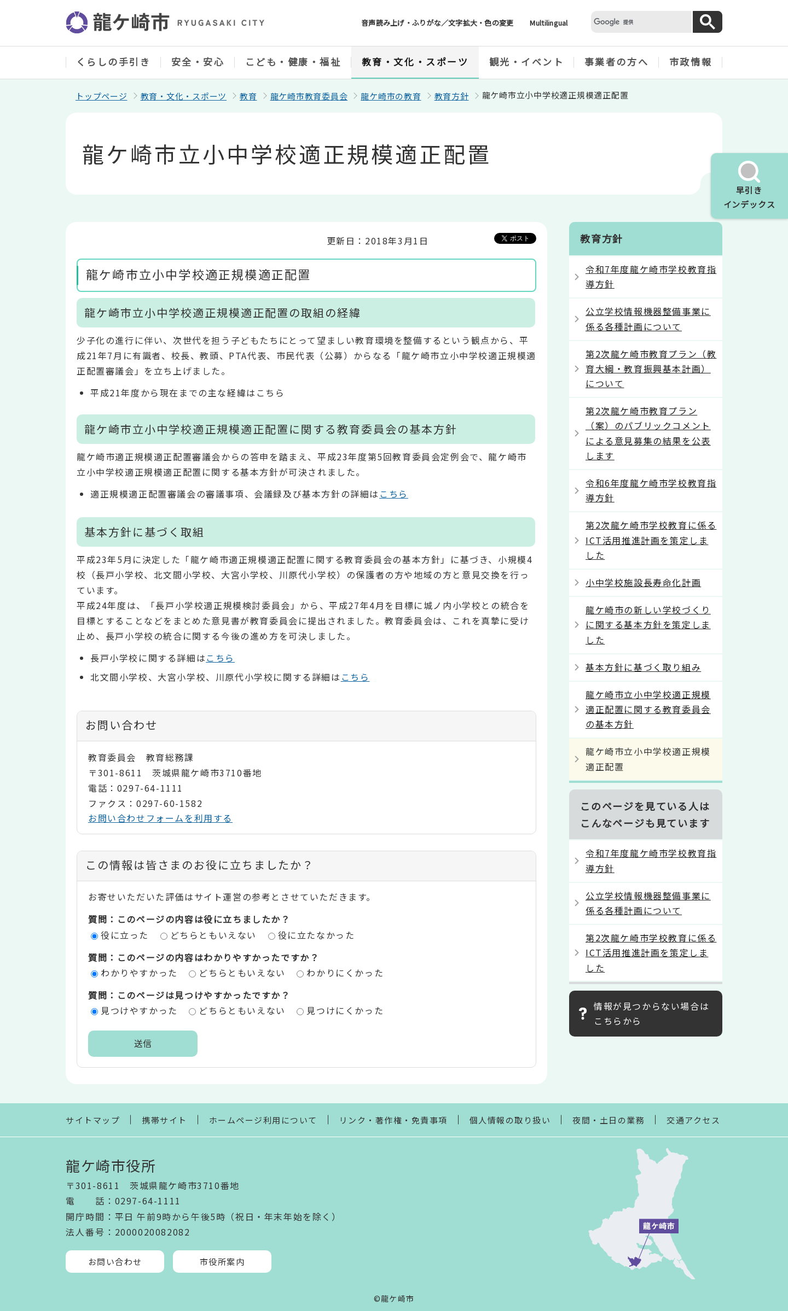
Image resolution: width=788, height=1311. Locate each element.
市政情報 (690, 61)
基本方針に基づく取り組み (643, 667)
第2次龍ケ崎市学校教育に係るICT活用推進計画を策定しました (651, 539)
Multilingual (548, 22)
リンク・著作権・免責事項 (393, 1120)
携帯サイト (164, 1120)
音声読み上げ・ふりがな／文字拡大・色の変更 (437, 22)
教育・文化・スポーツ (415, 61)
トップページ (102, 96)
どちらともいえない (213, 934)
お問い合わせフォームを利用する (160, 817)
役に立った (125, 934)
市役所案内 (222, 1261)
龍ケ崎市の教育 (391, 96)
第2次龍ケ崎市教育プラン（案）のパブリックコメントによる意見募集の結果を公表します (648, 433)
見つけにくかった (345, 1010)
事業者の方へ (616, 61)
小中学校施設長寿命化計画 (643, 582)
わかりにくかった (345, 972)
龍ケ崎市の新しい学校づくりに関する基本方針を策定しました (648, 624)
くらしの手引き (113, 61)
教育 (248, 96)
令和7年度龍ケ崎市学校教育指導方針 (651, 276)
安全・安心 (198, 61)
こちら (393, 493)
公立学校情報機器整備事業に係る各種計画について (648, 318)
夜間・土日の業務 (608, 1120)
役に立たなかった (316, 934)
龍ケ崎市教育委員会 (309, 96)
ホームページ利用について (263, 1120)
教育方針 (451, 96)
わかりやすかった (139, 972)
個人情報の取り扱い (510, 1120)
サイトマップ (93, 1120)
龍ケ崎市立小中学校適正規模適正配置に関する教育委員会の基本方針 (648, 709)
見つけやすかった (139, 1010)
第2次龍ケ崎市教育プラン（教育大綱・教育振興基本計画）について (651, 368)
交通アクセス (693, 1120)
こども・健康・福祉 (293, 61)
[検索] (640, 21)
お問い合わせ (115, 1261)
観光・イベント (526, 61)
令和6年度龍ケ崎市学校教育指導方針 (651, 490)
